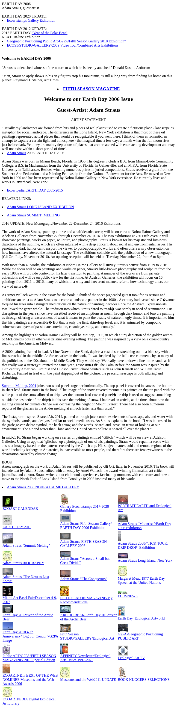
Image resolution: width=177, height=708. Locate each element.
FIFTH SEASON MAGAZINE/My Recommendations (86, 600)
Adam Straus (16, 153)
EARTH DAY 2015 (17, 527)
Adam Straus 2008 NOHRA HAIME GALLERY (43, 487)
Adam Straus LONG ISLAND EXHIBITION (40, 207)
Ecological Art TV (131, 658)
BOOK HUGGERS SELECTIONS (144, 679)
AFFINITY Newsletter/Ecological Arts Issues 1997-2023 (85, 658)
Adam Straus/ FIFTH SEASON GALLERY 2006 (83, 544)
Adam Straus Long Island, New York (145, 560)
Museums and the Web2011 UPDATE (88, 679)
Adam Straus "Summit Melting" (26, 545)
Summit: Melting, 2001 (19, 386)
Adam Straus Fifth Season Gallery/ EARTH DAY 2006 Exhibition (86, 526)
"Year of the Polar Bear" (49, 33)
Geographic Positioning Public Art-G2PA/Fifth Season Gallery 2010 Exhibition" (66, 41)
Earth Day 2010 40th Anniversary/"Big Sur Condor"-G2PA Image (30, 636)
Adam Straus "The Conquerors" (83, 579)
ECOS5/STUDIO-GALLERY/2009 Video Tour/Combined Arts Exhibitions (62, 45)
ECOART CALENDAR (20, 508)
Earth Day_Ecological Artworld (141, 618)
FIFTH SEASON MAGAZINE (91, 88)
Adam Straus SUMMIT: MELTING (33, 215)
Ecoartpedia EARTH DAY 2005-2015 (35, 190)
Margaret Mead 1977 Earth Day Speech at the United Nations (141, 580)
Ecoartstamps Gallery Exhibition (31, 20)
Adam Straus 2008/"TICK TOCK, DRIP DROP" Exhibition (143, 545)
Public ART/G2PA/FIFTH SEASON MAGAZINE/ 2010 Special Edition (29, 658)
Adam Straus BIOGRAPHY (23, 563)
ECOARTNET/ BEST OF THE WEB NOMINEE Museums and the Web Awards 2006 (30, 679)
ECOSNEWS (128, 596)
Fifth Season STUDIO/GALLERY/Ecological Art (87, 636)
